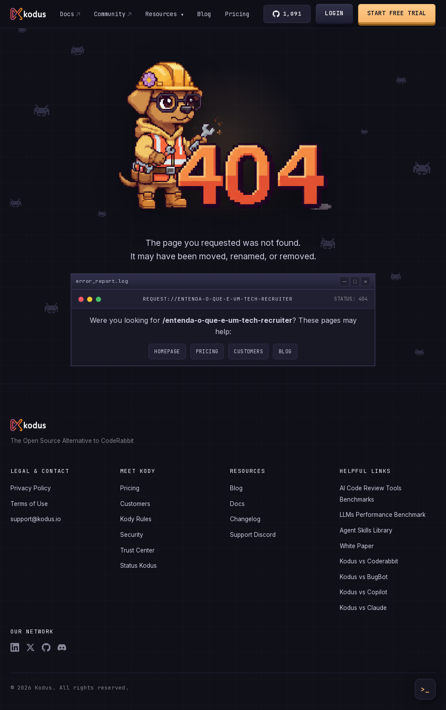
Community (109, 14)
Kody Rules (136, 519)
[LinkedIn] (14, 647)
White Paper (357, 546)
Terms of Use (29, 503)
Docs (67, 14)
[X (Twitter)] (30, 647)
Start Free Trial (396, 13)
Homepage (167, 354)
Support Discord (253, 534)
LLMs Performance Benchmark (383, 514)
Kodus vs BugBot (364, 576)
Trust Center (137, 550)
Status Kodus (138, 565)
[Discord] (61, 647)
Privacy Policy (30, 488)
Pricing (237, 14)
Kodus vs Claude (363, 607)
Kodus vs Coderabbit (369, 561)
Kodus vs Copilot (363, 592)
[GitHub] (46, 647)
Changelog (245, 519)
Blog (204, 14)
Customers (248, 354)
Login (334, 13)
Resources (164, 14)
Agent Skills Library (366, 530)
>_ (425, 689)
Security (131, 534)
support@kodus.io (35, 519)
